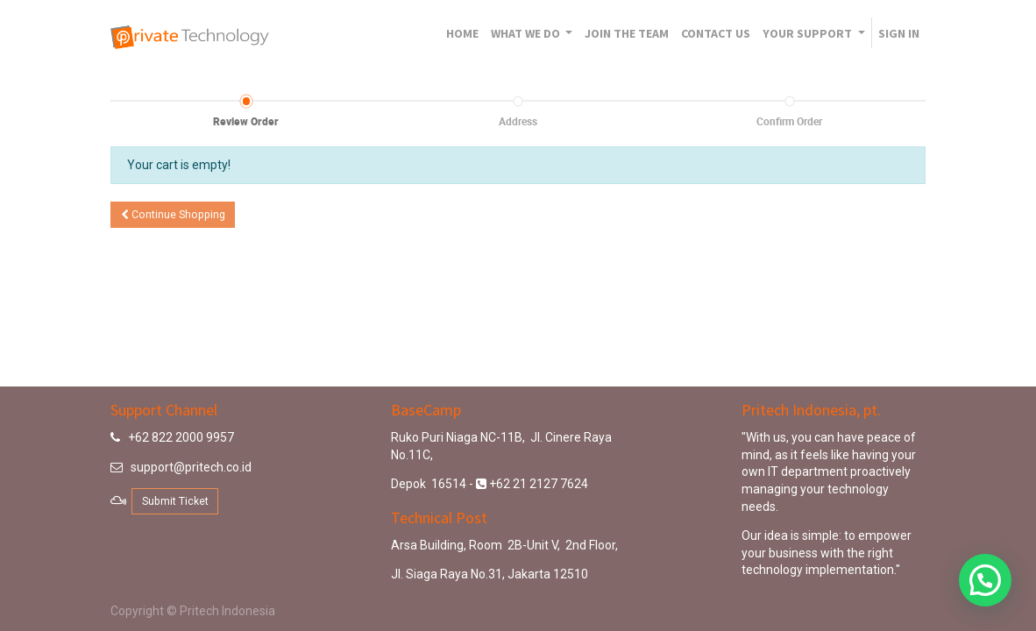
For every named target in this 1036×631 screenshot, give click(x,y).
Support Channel (163, 410)
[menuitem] (462, 34)
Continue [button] (173, 215)
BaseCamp (426, 410)
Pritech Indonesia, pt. (811, 410)
